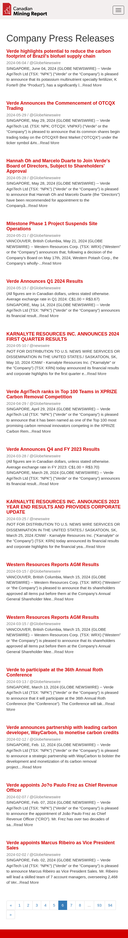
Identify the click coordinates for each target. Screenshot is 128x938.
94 (110, 905)
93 (99, 905)
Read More (92, 85)
